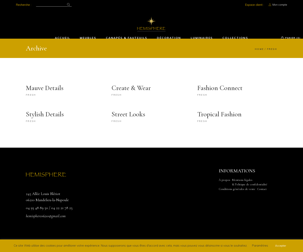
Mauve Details (44, 88)
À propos (224, 180)
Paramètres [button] (260, 245)
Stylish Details (45, 114)
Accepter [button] (280, 245)
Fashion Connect (220, 88)
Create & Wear (131, 88)
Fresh (31, 95)
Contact (262, 189)
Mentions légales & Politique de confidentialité (249, 182)
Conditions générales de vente (237, 189)
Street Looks (128, 114)
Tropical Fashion (219, 114)
